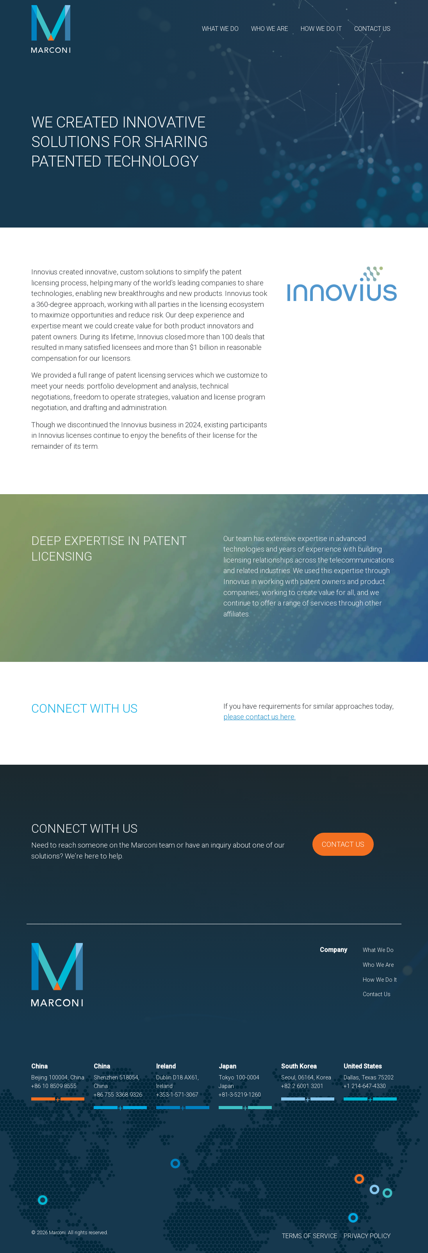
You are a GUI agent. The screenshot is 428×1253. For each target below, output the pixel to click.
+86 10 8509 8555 (54, 1086)
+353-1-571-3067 (177, 1095)
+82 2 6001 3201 (302, 1086)
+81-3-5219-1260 (240, 1095)
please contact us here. (259, 752)
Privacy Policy (367, 1236)
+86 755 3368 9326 (118, 1095)
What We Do (220, 28)
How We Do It (321, 28)
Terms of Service (309, 1236)
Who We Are (269, 28)
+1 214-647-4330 (365, 1086)
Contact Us (372, 28)
